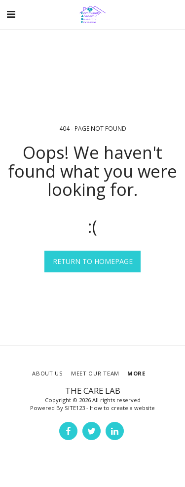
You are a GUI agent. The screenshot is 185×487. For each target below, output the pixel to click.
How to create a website (122, 408)
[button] (10, 14)
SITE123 (75, 408)
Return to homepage (93, 261)
